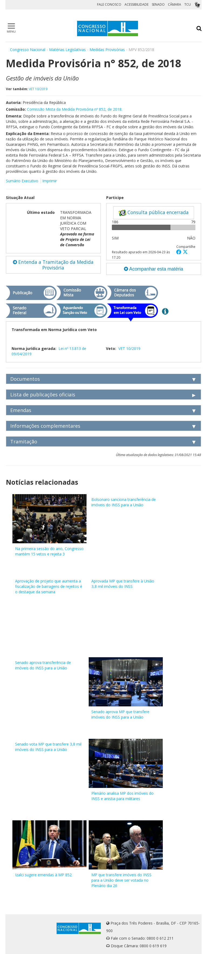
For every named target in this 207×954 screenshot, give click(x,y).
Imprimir (49, 180)
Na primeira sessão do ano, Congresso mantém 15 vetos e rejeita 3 (49, 551)
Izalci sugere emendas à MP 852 (43, 874)
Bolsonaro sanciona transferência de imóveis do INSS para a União (123, 502)
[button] (179, 251)
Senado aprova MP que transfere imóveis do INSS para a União (120, 714)
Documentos (25, 379)
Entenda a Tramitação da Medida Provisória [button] (53, 265)
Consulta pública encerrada (154, 212)
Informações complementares (45, 426)
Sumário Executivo (22, 180)
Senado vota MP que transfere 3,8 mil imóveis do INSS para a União (48, 746)
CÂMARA (174, 4)
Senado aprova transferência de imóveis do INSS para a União (43, 665)
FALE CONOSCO (109, 4)
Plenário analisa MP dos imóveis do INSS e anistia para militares (122, 796)
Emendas (20, 410)
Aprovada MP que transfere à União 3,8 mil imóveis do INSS (122, 583)
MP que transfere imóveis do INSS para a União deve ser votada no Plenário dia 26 (121, 880)
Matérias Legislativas (67, 49)
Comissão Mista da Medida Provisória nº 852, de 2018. (74, 109)
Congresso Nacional (27, 49)
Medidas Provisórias (107, 49)
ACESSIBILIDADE (137, 4)
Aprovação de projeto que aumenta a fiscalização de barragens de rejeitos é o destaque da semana (48, 586)
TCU (187, 4)
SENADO (158, 4)
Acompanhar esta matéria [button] (153, 269)
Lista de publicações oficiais (42, 394)
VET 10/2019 (38, 89)
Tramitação (23, 441)
